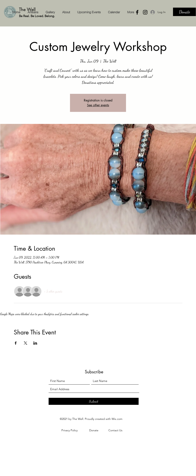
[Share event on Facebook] (16, 343)
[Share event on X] (25, 343)
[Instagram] (145, 12)
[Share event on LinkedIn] (35, 343)
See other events (98, 105)
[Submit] (94, 401)
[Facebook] (137, 12)
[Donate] (184, 12)
